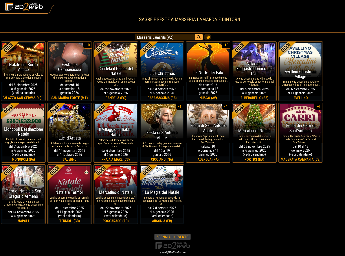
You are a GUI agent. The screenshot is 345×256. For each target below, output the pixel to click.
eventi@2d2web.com (172, 252)
